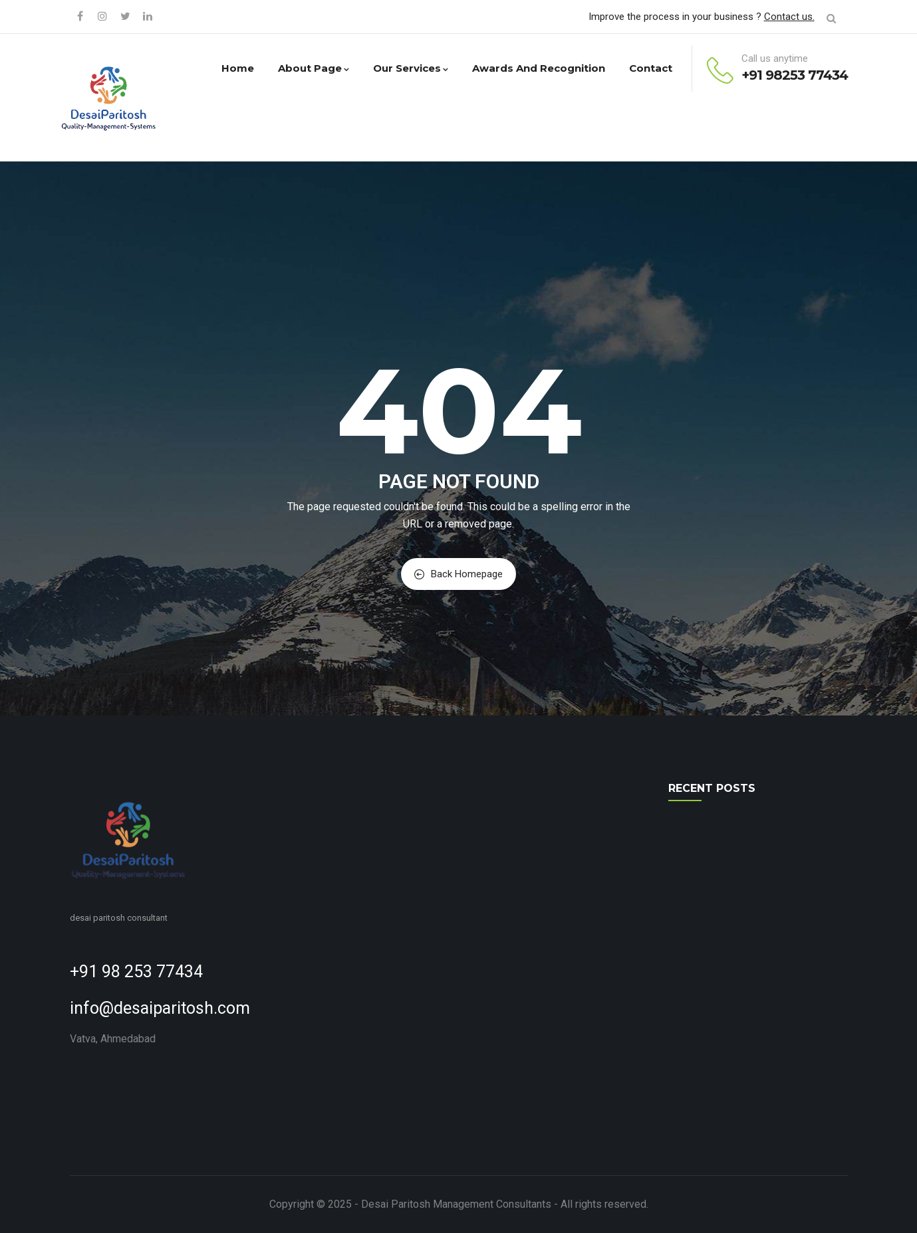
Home (237, 68)
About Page (313, 68)
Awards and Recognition (538, 68)
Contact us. (789, 17)
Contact (650, 68)
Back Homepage (458, 574)
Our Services (410, 68)
